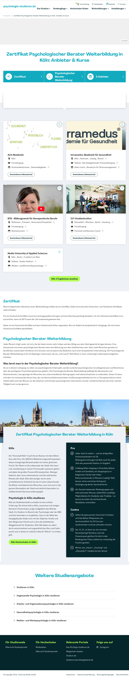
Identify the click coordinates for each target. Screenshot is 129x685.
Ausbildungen (117, 8)
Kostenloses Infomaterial (21, 174)
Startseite (6, 16)
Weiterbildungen (99, 8)
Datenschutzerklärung (86, 674)
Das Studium (43, 8)
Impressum (70, 674)
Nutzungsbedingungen (105, 674)
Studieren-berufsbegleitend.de (79, 660)
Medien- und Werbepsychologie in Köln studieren (41, 620)
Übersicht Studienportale (16, 647)
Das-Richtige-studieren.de (77, 647)
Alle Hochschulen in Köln (23, 542)
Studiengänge (59, 8)
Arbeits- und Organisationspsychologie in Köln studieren (45, 603)
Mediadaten (41, 647)
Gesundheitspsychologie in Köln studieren (38, 612)
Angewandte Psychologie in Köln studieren (38, 595)
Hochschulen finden (79, 8)
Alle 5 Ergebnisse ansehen (64, 278)
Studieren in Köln (25, 587)
